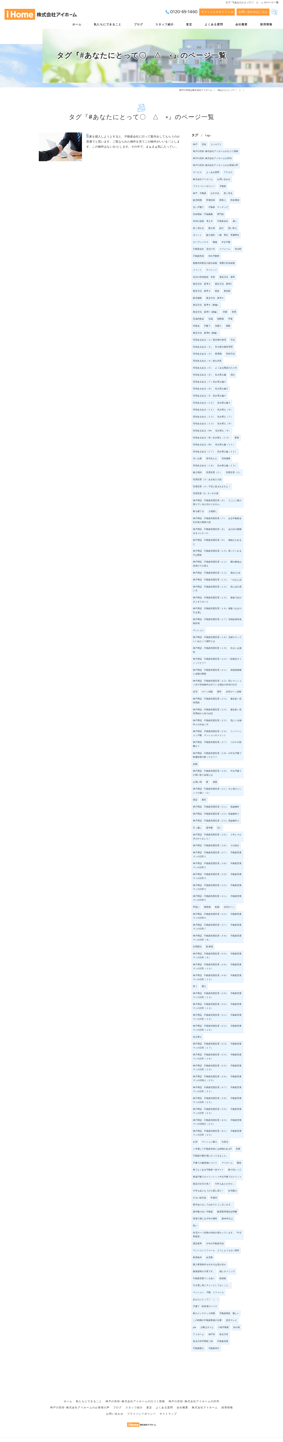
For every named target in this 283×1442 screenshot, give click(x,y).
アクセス (228, 172)
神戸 (195, 144)
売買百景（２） (233, 472)
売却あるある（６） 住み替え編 (209, 375)
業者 (237, 437)
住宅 (195, 691)
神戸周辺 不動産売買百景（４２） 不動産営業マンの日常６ (217, 916)
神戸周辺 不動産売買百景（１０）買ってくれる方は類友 (217, 553)
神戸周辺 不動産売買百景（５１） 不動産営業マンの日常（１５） (217, 1017)
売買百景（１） (213, 472)
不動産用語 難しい (229, 1313)
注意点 (225, 1142)
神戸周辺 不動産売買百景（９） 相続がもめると (217, 542)
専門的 (220, 214)
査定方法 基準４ (202, 291)
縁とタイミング (227, 1271)
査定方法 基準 (227, 277)
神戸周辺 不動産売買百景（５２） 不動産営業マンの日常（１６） (217, 1028)
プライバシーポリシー (204, 186)
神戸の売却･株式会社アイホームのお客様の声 (215, 165)
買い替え (232, 228)
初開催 (220, 319)
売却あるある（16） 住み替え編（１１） (214, 444)
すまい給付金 (199, 1198)
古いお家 (197, 458)
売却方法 (230, 354)
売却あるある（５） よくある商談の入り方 (215, 368)
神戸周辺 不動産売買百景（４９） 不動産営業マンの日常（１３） (217, 995)
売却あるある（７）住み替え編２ (209, 382)
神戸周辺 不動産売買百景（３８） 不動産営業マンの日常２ (217, 865)
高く (195, 986)
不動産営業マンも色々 (204, 1278)
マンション (198, 630)
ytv (194, 1327)
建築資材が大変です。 (204, 1271)
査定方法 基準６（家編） (206, 305)
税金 (217, 291)
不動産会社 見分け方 (204, 249)
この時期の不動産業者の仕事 (207, 1320)
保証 (195, 800)
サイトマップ (168, 1409)
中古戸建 (226, 242)
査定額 (227, 291)
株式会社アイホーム (203, 179)
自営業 (209, 1257)
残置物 (207, 907)
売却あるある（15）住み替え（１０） (211, 437)
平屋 (230, 319)
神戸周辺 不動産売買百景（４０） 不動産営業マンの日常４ (217, 887)
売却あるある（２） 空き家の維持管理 (213, 347)
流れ (232, 375)
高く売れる (198, 228)
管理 (234, 312)
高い (195, 1225)
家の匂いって (234, 1170)
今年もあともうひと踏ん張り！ (208, 1190)
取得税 (222, 1278)
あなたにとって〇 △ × (205, 1299)
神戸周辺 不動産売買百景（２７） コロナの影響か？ (217, 744)
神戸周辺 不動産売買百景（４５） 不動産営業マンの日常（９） (217, 955)
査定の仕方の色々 (202, 1184)
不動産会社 (222, 221)
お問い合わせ (223, 179)
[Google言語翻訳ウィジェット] (274, 12)
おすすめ (215, 193)
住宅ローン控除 (233, 691)
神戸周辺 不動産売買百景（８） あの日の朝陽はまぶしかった (217, 531)
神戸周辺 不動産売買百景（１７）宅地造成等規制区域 (217, 621)
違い (235, 221)
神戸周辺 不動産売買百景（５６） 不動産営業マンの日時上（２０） (217, 1078)
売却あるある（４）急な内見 (207, 361)
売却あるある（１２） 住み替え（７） (213, 416)
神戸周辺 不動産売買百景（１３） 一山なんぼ (217, 580)
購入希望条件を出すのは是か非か (209, 1264)
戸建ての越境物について (205, 1163)
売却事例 (234, 200)
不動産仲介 (213, 1348)
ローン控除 (207, 691)
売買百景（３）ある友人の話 (207, 479)
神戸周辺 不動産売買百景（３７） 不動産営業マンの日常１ (217, 854)
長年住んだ (211, 458)
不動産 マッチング (218, 207)
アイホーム (198, 1334)
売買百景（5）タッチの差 (205, 493)
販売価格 (197, 298)
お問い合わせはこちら (253, 12)
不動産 (222, 186)
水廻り (218, 326)
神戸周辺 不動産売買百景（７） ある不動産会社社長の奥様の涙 (217, 520)
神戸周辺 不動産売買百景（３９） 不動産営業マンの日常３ (217, 876)
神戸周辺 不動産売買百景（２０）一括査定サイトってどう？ (217, 661)
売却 (204, 144)
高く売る (228, 193)
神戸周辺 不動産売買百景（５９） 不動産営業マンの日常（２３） (217, 1111)
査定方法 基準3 (223, 284)
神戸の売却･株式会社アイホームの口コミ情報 (215, 151)
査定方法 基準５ (215, 298)
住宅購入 (232, 1190)
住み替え (197, 1037)
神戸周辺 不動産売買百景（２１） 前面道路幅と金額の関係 (217, 672)
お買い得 (197, 782)
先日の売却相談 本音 (204, 277)
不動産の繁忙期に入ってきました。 (210, 1156)
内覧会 (196, 326)
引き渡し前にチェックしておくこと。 (211, 1285)
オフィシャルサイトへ (215, 12)
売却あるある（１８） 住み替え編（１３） (215, 465)
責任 (204, 800)
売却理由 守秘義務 (203, 214)
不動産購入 (198, 1348)
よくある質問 (212, 172)
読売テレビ (231, 1320)
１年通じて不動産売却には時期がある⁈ (212, 1149)
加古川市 (223, 1334)
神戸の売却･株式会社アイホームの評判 (212, 158)
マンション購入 (209, 1142)
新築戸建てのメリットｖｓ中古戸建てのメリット (217, 1177)
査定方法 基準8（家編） (205, 333)
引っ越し (197, 828)
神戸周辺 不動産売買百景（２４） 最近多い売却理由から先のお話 (217, 711)
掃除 (228, 326)
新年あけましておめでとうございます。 (213, 1204)
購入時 (211, 228)
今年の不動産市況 (215, 1243)
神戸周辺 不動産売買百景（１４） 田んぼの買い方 (217, 589)
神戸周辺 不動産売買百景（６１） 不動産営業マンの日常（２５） (217, 1133)
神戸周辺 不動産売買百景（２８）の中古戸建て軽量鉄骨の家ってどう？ (217, 755)
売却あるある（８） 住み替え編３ (210, 388)
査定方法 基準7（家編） (205, 312)
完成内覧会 (198, 319)
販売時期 (197, 200)
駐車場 (209, 946)
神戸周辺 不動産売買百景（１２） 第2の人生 (216, 573)
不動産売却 (198, 256)
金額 (195, 764)
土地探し (212, 511)
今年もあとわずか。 (225, 1184)
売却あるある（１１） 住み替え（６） (213, 409)
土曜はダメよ (207, 1327)
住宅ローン (229, 907)
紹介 (221, 228)
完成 (210, 319)
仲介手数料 (213, 256)
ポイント (197, 235)
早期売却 (210, 200)
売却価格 (226, 458)
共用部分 (197, 946)
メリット (197, 270)
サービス (197, 172)
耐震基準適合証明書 (227, 1211)
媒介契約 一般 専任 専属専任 (222, 235)
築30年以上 (227, 1218)
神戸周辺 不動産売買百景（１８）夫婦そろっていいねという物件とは (217, 639)
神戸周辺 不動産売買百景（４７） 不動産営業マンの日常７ (217, 927)
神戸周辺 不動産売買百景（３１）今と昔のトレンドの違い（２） (217, 791)
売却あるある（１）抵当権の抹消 (209, 340)
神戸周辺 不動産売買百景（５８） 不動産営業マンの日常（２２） (217, 1100)
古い (219, 828)
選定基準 (197, 1243)
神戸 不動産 (199, 193)
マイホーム (227, 1163)
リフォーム (224, 249)
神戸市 (211, 1334)
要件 (219, 691)
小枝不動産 (223, 1327)
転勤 (217, 907)
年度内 (214, 1198)
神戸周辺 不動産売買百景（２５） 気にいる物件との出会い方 (217, 722)
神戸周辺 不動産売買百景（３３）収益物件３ (216, 821)
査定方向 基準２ (202, 284)
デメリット (211, 270)
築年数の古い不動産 (203, 1211)
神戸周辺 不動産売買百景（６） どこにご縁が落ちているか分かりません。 (217, 502)
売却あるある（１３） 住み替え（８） (213, 423)
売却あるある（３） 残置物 (207, 354)
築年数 (209, 828)
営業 (238, 1149)
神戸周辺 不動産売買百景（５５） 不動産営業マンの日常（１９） (217, 1067)
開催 (215, 242)
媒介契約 (197, 472)
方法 (232, 340)
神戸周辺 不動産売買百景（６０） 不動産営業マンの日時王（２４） (217, 1122)
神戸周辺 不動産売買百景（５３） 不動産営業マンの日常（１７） (217, 1046)
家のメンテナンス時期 (204, 1313)
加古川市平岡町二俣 (203, 1341)
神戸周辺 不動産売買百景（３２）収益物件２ (216, 814)
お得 (195, 1142)
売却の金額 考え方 (203, 221)
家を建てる (198, 511)
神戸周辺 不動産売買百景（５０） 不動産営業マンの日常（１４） (217, 1006)
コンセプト (216, 144)
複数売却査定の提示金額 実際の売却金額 (214, 263)
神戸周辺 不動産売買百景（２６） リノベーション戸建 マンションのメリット (217, 733)
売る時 (238, 249)
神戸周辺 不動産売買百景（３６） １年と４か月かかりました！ (217, 836)
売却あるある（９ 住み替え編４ (209, 395)
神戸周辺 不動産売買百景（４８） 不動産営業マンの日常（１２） (217, 977)
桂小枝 (236, 1327)
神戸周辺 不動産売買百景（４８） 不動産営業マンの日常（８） (217, 938)
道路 (215, 782)
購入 (204, 986)
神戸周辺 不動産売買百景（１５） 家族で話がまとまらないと (217, 599)
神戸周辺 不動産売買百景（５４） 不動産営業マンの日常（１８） (217, 1056)
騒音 (239, 1163)
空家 (225, 312)
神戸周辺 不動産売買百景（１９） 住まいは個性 (217, 650)
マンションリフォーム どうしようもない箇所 (216, 1250)
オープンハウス (200, 242)
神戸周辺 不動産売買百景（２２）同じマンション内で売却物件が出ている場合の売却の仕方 (217, 683)
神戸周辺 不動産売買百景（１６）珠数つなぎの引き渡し (217, 610)
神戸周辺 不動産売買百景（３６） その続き (216, 845)
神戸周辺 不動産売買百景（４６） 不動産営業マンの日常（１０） (217, 966)
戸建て (207, 326)
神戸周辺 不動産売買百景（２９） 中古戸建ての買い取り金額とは (217, 773)
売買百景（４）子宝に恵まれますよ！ (211, 486)
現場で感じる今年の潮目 (205, 1218)
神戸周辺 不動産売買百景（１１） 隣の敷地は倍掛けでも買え (217, 564)
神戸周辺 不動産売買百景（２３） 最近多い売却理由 (217, 701)
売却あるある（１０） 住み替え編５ (211, 403)
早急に (196, 907)
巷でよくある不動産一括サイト (208, 1170)
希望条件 (197, 1257)
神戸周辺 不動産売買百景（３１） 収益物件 (216, 807)
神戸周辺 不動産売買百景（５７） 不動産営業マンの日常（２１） (217, 1089)
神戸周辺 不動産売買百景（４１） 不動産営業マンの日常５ (217, 898)
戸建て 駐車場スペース (205, 1306)
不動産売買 (222, 1341)
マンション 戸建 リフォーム (208, 1292)
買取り (222, 200)
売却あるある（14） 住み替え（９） (212, 430)
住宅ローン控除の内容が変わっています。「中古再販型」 (217, 1234)
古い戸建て (198, 207)
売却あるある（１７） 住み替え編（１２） (215, 451)
